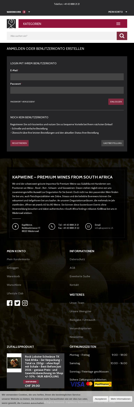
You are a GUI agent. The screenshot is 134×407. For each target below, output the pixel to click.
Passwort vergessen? (22, 101)
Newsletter (76, 337)
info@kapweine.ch (104, 228)
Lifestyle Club (15, 293)
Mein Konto (115, 12)
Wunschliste (14, 284)
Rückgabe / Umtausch (82, 319)
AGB (72, 267)
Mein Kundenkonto (18, 259)
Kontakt (74, 284)
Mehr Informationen (121, 399)
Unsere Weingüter (80, 311)
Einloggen (116, 101)
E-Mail (14, 70)
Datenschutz (77, 259)
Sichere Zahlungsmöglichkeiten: (90, 382)
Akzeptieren (101, 399)
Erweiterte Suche (80, 276)
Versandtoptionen (80, 328)
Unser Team (77, 302)
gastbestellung (112, 143)
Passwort (15, 84)
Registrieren (19, 143)
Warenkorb (13, 276)
